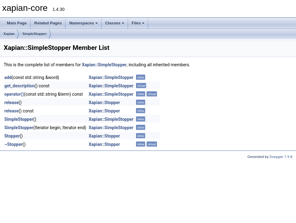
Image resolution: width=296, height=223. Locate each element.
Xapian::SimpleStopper (104, 64)
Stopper (12, 135)
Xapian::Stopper (104, 102)
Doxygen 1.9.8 (281, 157)
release (11, 102)
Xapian (9, 34)
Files (138, 23)
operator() (14, 94)
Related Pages (48, 23)
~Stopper (13, 144)
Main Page (17, 23)
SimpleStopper (34, 34)
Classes (114, 23)
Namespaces (83, 23)
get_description (19, 85)
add (7, 77)
